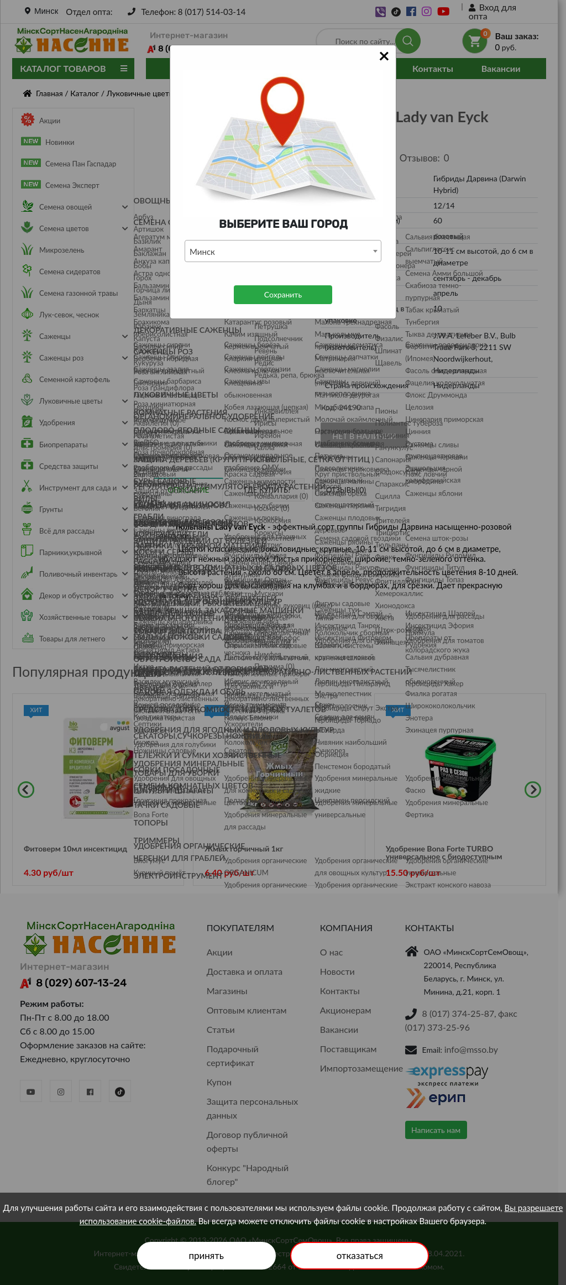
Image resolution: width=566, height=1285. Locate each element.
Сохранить (283, 294)
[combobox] (283, 251)
